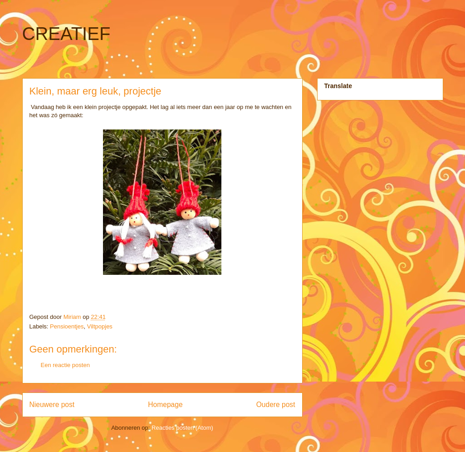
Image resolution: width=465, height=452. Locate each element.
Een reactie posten (65, 365)
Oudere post (275, 404)
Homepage (165, 404)
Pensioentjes (66, 326)
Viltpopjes (100, 326)
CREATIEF (66, 34)
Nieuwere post (52, 404)
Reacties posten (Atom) (182, 427)
